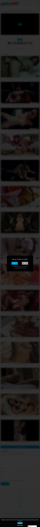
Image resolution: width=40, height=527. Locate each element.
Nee (25, 263)
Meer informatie (20, 525)
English (30, 526)
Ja (14, 263)
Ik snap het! (20, 523)
